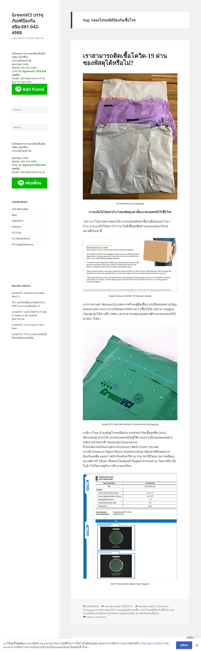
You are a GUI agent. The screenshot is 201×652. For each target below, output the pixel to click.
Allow (184, 645)
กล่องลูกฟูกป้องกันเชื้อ (128, 610)
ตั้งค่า (85, 647)
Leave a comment (96, 617)
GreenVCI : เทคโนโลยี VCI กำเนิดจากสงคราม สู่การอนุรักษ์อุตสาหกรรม (29, 315)
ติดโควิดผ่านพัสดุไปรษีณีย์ (121, 613)
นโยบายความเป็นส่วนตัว (154, 643)
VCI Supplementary (22, 244)
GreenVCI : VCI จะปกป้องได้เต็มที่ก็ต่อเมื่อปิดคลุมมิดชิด (29, 336)
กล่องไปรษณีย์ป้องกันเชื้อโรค (154, 610)
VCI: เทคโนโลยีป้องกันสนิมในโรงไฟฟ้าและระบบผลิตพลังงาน (28, 304)
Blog (14, 215)
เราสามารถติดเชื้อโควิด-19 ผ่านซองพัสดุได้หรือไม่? (125, 59)
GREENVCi (17, 221)
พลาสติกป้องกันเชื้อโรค (147, 613)
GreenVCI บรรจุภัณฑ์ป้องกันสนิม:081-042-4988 (27, 23)
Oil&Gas (16, 226)
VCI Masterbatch (21, 238)
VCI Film (16, 232)
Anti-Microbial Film (105, 610)
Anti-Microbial (20, 209)
